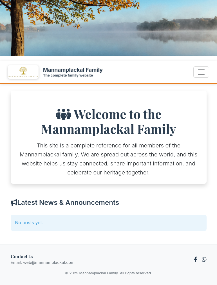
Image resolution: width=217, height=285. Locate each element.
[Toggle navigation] (201, 72)
